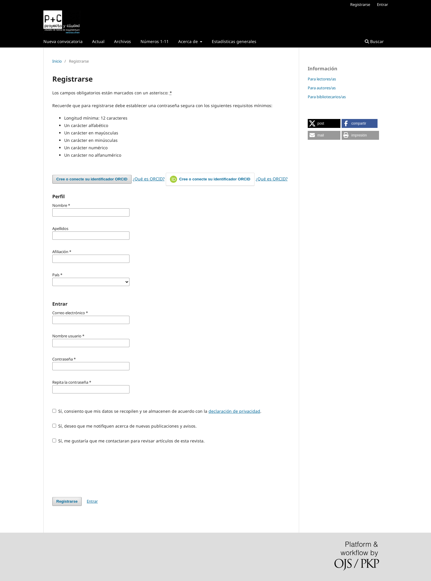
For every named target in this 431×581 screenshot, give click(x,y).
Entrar (382, 4)
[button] (324, 123)
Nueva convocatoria (63, 41)
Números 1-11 (154, 41)
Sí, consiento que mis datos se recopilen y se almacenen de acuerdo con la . (157, 411)
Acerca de (188, 41)
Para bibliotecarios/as (327, 96)
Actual (98, 41)
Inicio (57, 61)
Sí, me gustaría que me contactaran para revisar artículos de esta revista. (128, 441)
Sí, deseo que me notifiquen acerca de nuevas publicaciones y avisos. (124, 426)
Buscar (374, 41)
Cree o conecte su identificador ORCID (91, 179)
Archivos (122, 41)
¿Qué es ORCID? (149, 179)
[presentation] (97, 470)
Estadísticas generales (234, 41)
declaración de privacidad (234, 411)
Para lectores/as (322, 79)
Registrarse (360, 4)
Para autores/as (322, 88)
